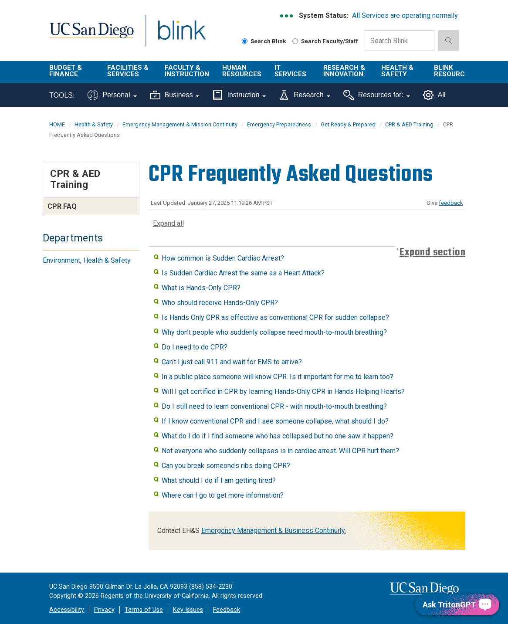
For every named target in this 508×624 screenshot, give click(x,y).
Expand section (432, 252)
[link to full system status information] (287, 15)
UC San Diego (88, 35)
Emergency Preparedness (279, 124)
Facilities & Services (128, 71)
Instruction (239, 95)
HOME (57, 124)
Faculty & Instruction (187, 71)
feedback (451, 203)
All (434, 95)
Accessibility (66, 610)
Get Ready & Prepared (348, 124)
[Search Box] (399, 40)
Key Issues (188, 610)
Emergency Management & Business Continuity (273, 530)
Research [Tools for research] (304, 95)
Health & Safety (397, 71)
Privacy (104, 610)
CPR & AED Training (409, 124)
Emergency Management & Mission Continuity (179, 124)
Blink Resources (453, 71)
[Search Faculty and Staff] (295, 41)
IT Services (290, 71)
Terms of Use (144, 610)
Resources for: (376, 95)
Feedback (226, 610)
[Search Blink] (244, 41)
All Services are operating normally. (405, 15)
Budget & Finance (65, 71)
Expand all (168, 223)
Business (175, 95)
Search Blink (264, 40)
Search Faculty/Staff (325, 40)
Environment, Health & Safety (87, 260)
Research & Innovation (344, 71)
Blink (173, 35)
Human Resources (241, 71)
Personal (112, 95)
